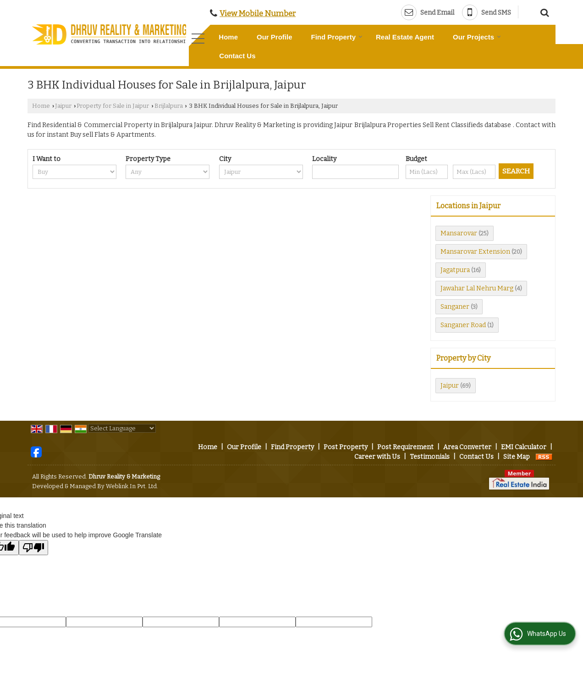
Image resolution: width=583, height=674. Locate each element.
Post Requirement (405, 447)
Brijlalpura (168, 105)
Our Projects (477, 37)
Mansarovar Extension (475, 252)
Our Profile (274, 37)
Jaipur (63, 105)
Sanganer (454, 307)
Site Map (516, 457)
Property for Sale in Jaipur (113, 105)
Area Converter (467, 447)
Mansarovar (458, 233)
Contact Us (237, 56)
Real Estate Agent (405, 37)
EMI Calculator (523, 447)
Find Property (337, 37)
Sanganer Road (463, 325)
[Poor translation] (33, 547)
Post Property (346, 447)
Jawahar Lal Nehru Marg (476, 288)
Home (228, 37)
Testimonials (430, 457)
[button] (258, 13)
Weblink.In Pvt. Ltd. (132, 486)
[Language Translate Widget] (122, 428)
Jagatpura (455, 270)
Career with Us (377, 457)
